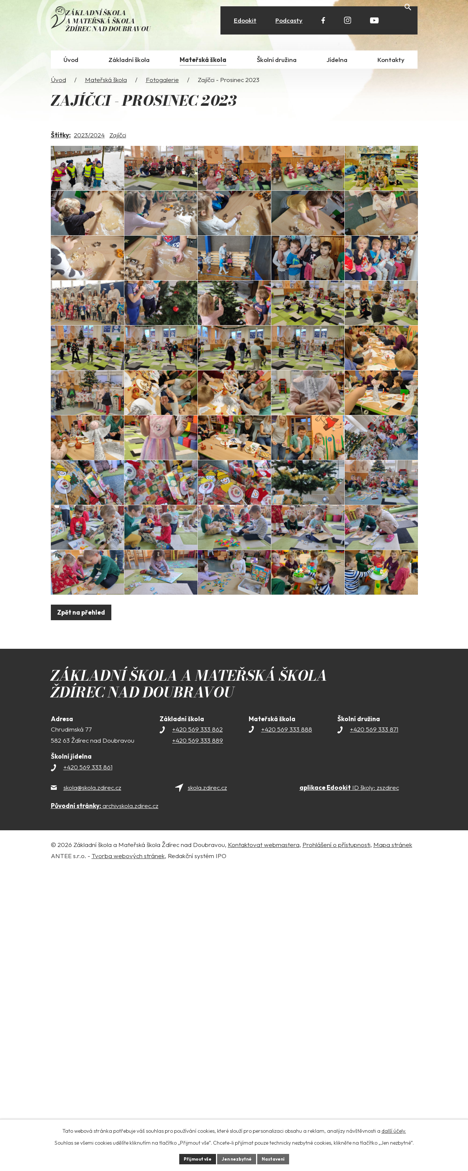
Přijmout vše (192, 1158)
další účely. (394, 1129)
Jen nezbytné (236, 1158)
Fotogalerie (162, 83)
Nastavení (279, 1158)
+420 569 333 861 (87, 1068)
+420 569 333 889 (197, 1041)
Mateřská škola (106, 83)
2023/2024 (89, 139)
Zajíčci (117, 139)
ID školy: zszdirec (349, 1088)
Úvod (58, 83)
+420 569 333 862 (197, 1030)
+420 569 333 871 (374, 1030)
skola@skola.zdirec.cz (92, 1088)
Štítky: (61, 139)
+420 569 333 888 (286, 1030)
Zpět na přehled (84, 913)
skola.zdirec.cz (207, 1088)
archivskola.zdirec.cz (104, 1107)
